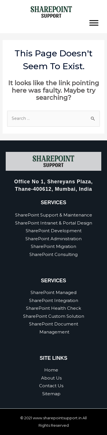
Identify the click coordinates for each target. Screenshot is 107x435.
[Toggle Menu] (93, 22)
